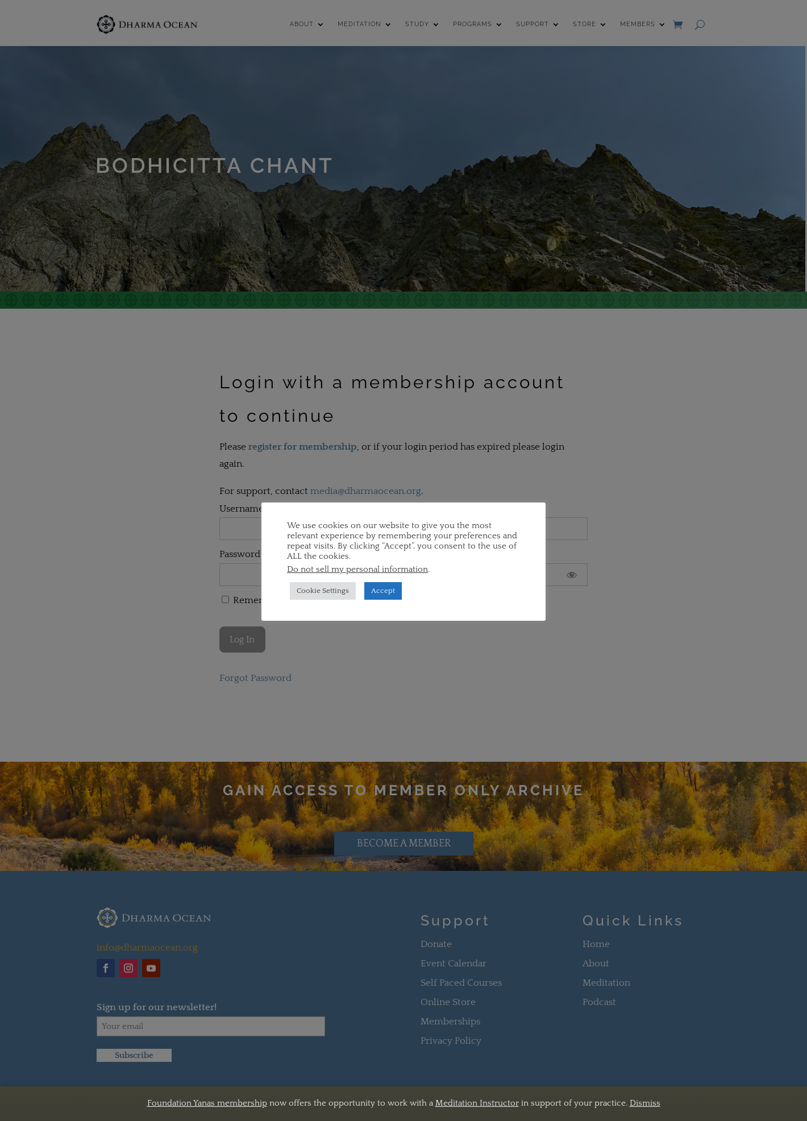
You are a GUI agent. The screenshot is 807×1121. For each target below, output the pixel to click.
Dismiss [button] (645, 1103)
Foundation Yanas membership (207, 1103)
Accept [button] (383, 591)
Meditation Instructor (477, 1103)
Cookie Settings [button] (323, 591)
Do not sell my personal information (357, 569)
